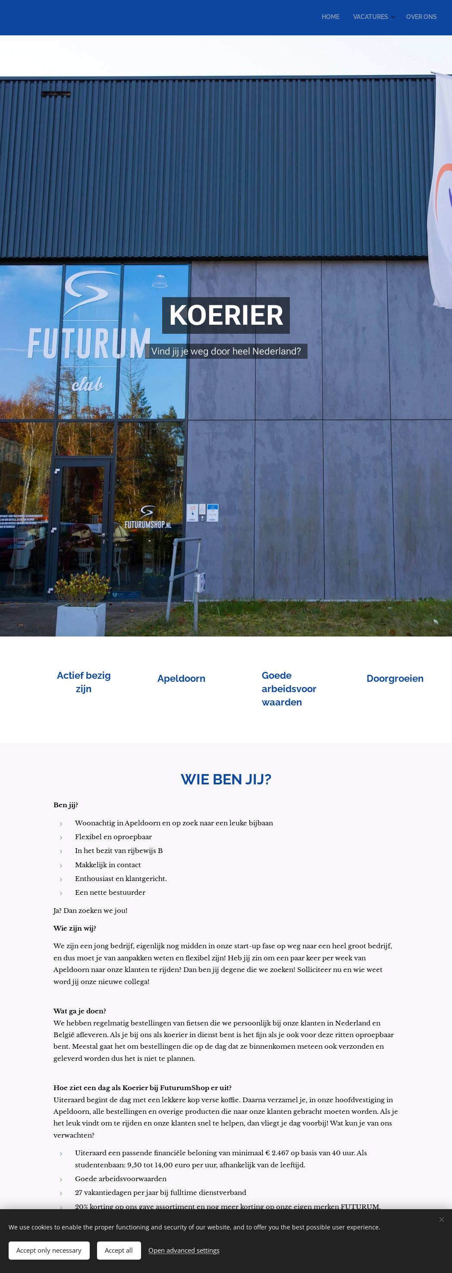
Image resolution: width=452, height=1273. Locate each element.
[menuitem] (407, 17)
